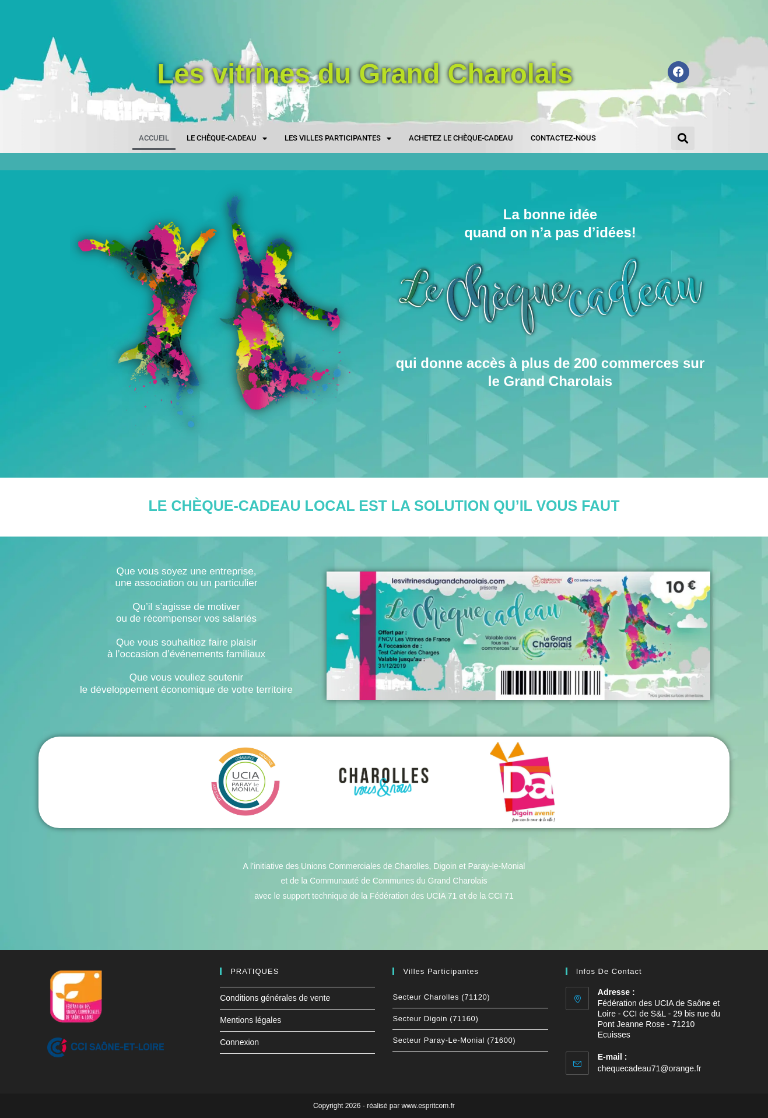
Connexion (239, 1042)
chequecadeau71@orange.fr (650, 1068)
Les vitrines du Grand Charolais (365, 71)
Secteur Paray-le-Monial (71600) (453, 1040)
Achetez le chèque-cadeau (461, 138)
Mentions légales (250, 1020)
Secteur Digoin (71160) (435, 1018)
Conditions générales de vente (275, 998)
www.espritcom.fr (428, 1106)
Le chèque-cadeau (227, 138)
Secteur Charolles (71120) (441, 997)
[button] (683, 138)
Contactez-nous (563, 138)
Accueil (154, 138)
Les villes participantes (338, 138)
